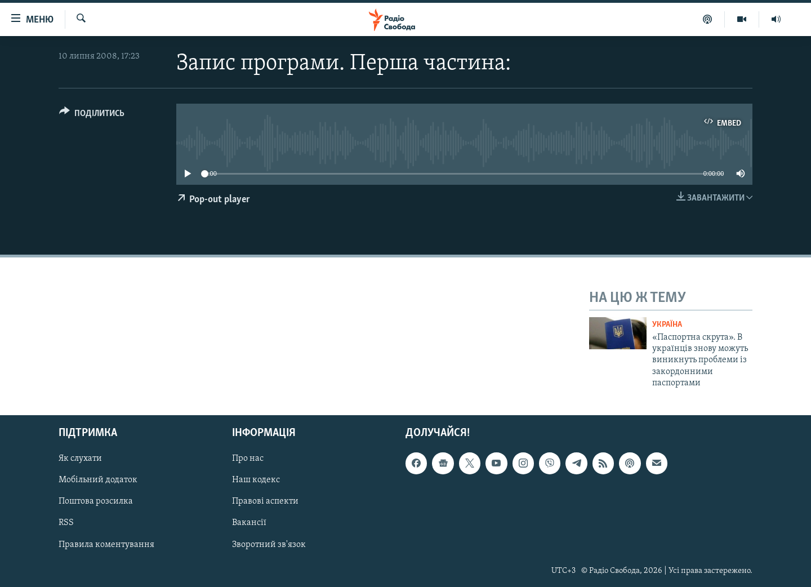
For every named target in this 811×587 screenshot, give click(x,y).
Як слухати (80, 458)
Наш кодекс (256, 479)
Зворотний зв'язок (269, 544)
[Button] (91, 115)
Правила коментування (106, 544)
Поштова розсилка (96, 501)
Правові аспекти (265, 501)
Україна (667, 325)
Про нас (248, 458)
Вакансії (249, 522)
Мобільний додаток (98, 479)
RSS (66, 522)
